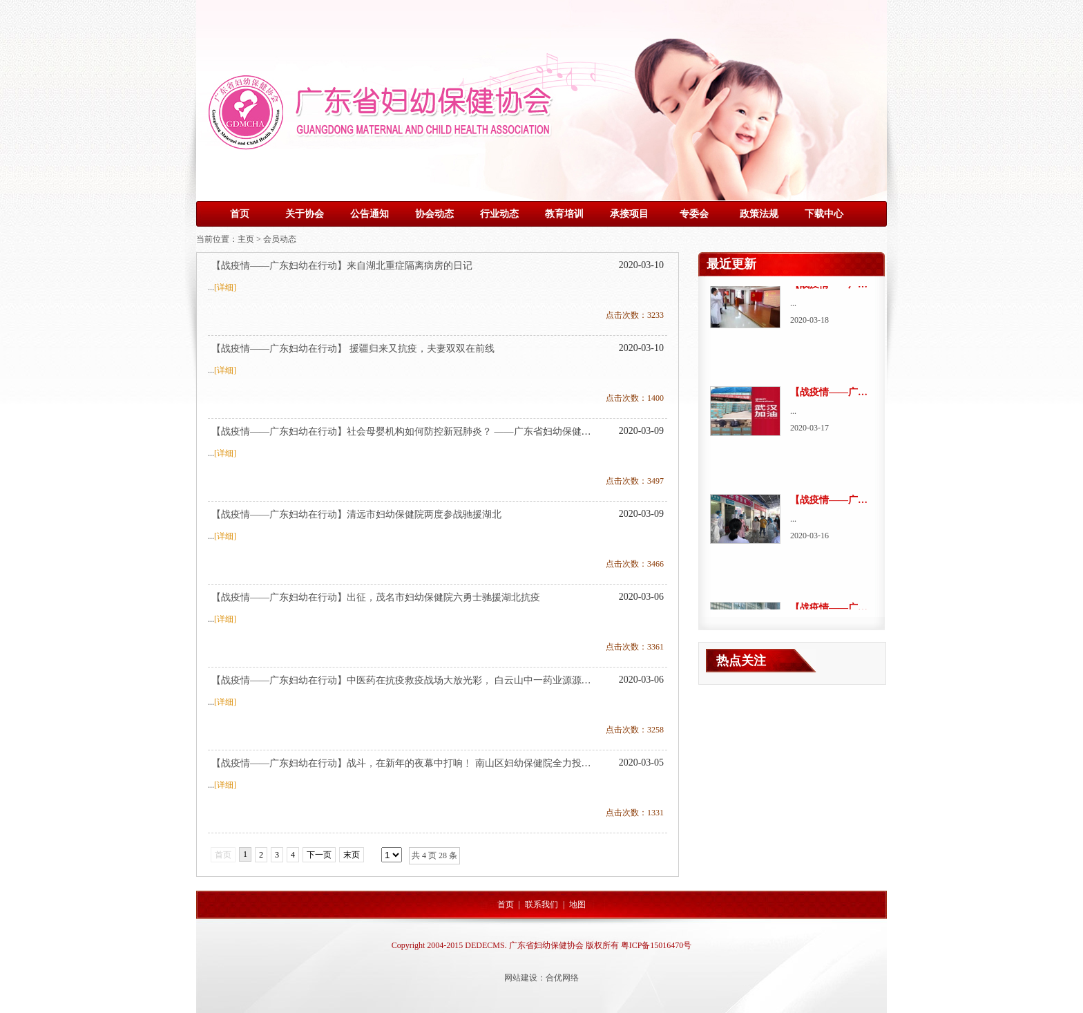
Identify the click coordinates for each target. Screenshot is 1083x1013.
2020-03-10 (641, 265)
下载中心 (824, 214)
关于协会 (304, 214)
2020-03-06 (641, 596)
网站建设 (520, 978)
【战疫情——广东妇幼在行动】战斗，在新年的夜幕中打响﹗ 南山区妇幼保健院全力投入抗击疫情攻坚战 (435, 763)
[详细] (225, 287)
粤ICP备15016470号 (656, 945)
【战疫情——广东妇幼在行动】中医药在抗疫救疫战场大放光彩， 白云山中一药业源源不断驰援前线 (425, 680)
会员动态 (279, 239)
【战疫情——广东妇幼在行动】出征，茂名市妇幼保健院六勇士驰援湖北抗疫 (375, 597)
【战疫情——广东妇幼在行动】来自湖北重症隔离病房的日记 (341, 266)
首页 (239, 214)
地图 (577, 904)
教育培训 (564, 214)
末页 (351, 855)
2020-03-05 (641, 762)
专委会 (694, 214)
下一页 (319, 855)
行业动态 (499, 214)
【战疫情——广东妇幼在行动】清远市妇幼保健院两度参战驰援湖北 (356, 514)
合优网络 (562, 978)
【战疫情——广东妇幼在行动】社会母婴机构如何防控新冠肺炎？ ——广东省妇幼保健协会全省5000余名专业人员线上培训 (473, 431)
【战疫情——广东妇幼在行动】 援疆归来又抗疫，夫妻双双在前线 (353, 348)
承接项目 (629, 214)
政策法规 (759, 214)
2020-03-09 (641, 431)
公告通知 (369, 214)
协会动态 (434, 214)
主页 (246, 239)
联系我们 (541, 904)
